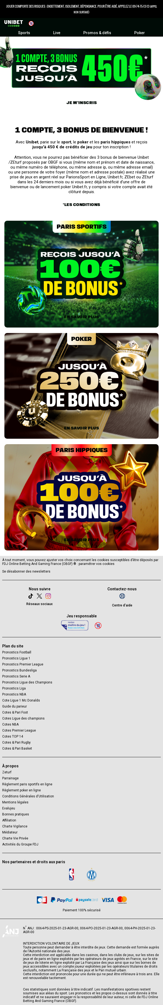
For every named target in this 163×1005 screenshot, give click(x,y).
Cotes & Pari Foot (15, 712)
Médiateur (10, 832)
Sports (24, 33)
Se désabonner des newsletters (26, 571)
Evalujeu (8, 808)
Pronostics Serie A (16, 676)
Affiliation (9, 820)
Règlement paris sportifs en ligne (27, 784)
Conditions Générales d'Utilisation (28, 796)
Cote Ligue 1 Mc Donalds (21, 700)
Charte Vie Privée (15, 838)
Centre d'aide (122, 605)
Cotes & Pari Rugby (16, 742)
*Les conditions (81, 204)
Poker (139, 33)
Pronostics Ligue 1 (16, 658)
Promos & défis (97, 33)
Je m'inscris (81, 102)
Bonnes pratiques (15, 814)
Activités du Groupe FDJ (20, 844)
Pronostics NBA (14, 694)
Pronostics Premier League (22, 664)
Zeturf (7, 772)
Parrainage (10, 778)
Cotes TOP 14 (12, 736)
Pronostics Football (16, 652)
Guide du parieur (14, 706)
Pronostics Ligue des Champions (27, 682)
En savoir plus (81, 317)
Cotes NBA (10, 724)
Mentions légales (15, 802)
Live (56, 33)
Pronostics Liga (14, 688)
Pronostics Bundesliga (19, 670)
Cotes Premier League (19, 730)
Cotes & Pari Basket (17, 748)
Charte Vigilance (14, 826)
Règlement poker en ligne (21, 790)
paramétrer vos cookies (97, 564)
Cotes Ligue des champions (23, 718)
